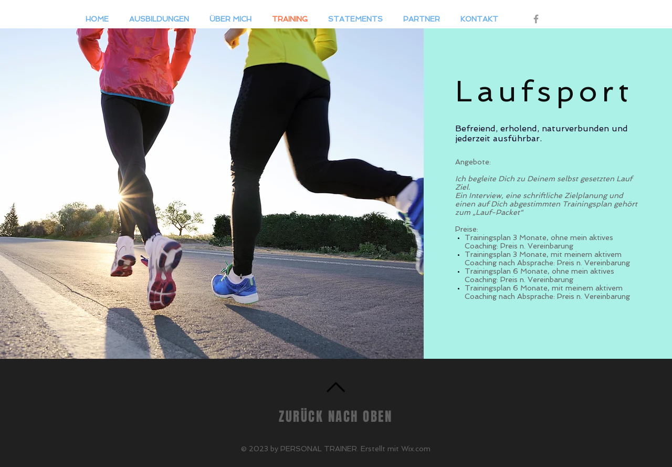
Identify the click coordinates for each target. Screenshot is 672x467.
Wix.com (415, 448)
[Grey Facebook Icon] (536, 19)
